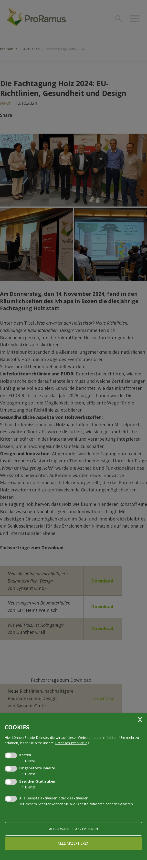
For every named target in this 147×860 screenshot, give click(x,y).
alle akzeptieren (73, 843)
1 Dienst (27, 760)
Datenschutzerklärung (72, 743)
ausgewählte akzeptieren (73, 829)
